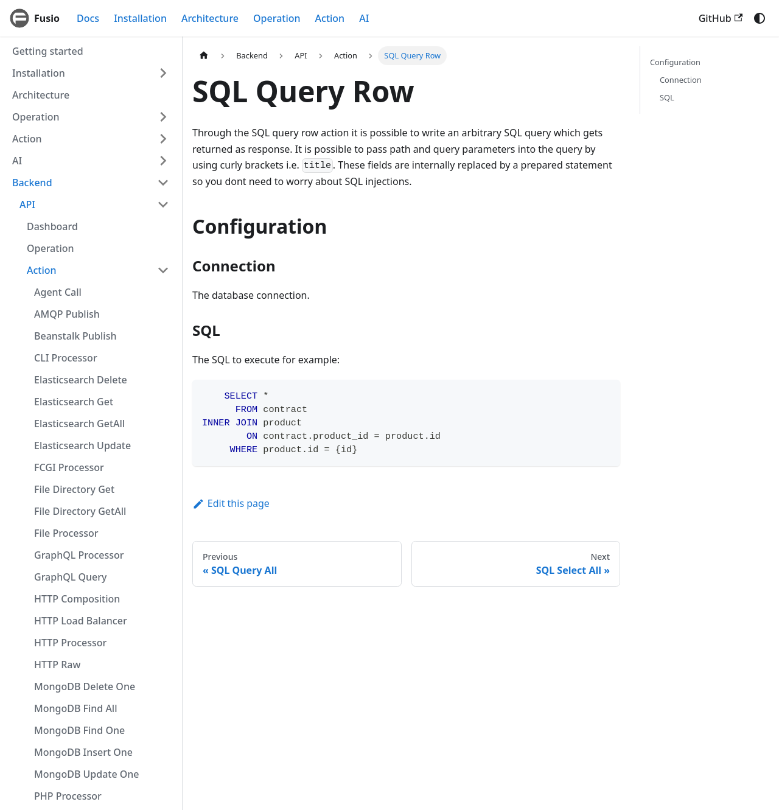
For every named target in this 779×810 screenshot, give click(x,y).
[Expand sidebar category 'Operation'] (163, 117)
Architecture (210, 18)
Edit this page (231, 503)
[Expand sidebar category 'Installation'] (163, 73)
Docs (88, 18)
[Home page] (203, 55)
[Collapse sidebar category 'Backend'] (163, 182)
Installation (140, 18)
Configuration (675, 62)
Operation (277, 18)
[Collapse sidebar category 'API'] (163, 204)
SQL (667, 97)
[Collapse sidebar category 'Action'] (163, 270)
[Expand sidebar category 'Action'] (163, 138)
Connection (681, 79)
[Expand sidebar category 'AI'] (163, 160)
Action (330, 18)
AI (364, 18)
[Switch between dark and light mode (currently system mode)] (759, 18)
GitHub (720, 18)
